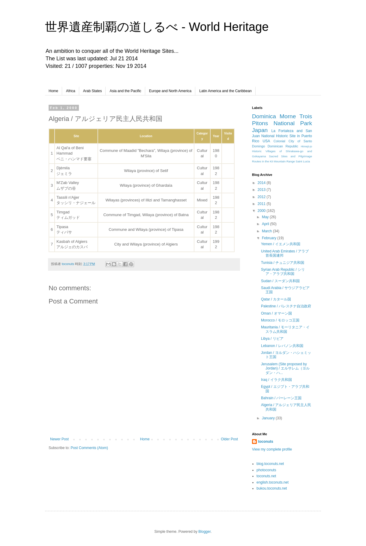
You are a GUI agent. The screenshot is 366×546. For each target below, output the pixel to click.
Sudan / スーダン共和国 (280, 281)
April (266, 224)
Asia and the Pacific (125, 91)
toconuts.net (266, 476)
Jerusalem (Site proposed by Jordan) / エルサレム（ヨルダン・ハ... (285, 368)
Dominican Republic (283, 146)
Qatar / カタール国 (276, 299)
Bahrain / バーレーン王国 (281, 398)
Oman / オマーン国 (276, 313)
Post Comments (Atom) (89, 448)
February (269, 238)
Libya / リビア (272, 338)
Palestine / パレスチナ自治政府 (286, 306)
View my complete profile (272, 449)
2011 (262, 204)
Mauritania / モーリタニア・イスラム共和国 (285, 329)
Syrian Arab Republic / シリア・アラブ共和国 (283, 271)
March (267, 231)
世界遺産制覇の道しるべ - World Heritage (157, 26)
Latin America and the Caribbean (225, 91)
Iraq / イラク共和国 (276, 380)
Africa (70, 91)
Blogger (204, 531)
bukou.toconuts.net (271, 488)
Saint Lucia (303, 161)
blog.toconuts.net (270, 464)
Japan (260, 130)
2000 (262, 211)
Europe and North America (170, 91)
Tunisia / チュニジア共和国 (282, 263)
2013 (262, 190)
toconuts (265, 441)
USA (266, 141)
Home (53, 91)
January (269, 418)
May (266, 217)
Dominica (264, 116)
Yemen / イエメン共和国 (280, 244)
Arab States (92, 91)
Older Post (229, 439)
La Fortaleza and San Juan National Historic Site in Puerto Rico (282, 136)
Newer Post (59, 439)
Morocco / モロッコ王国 (280, 320)
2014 (262, 183)
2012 (262, 197)
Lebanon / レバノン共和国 (282, 346)
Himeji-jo (306, 146)
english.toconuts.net (272, 482)
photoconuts (266, 470)
